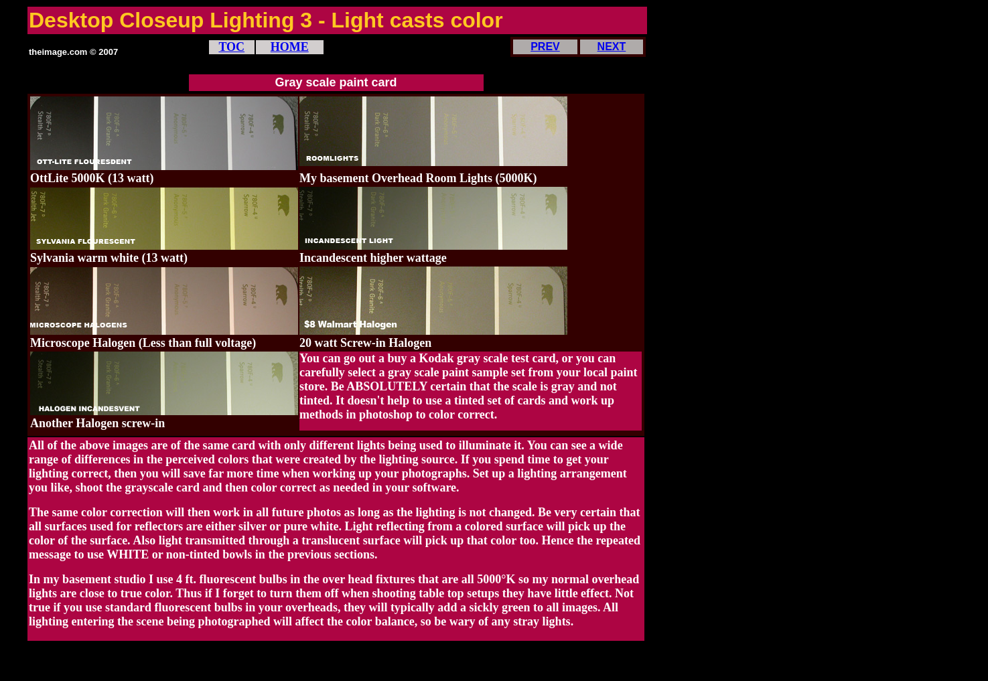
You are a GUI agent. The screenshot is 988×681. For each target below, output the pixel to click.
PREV (545, 46)
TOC (231, 47)
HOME (290, 47)
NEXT (611, 46)
